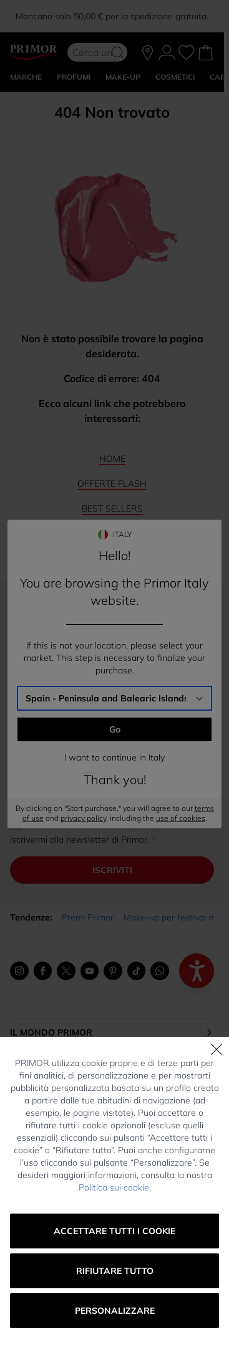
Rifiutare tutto (114, 1270)
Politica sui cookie (114, 1187)
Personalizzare (115, 1310)
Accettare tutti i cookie (114, 1231)
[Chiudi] (216, 1049)
